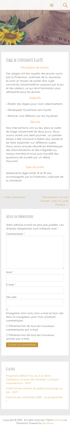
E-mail (11, 284)
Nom (10, 272)
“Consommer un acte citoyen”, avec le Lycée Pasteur (54, 201)
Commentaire (15, 234)
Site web (11, 297)
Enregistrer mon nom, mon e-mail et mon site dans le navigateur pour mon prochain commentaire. (34, 317)
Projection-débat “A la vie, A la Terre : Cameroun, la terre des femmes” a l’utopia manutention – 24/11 (32, 380)
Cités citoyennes (13, 197)
